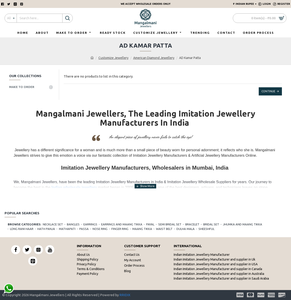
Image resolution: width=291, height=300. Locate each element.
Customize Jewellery (113, 58)
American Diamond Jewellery (153, 58)
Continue (268, 91)
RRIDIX (124, 295)
